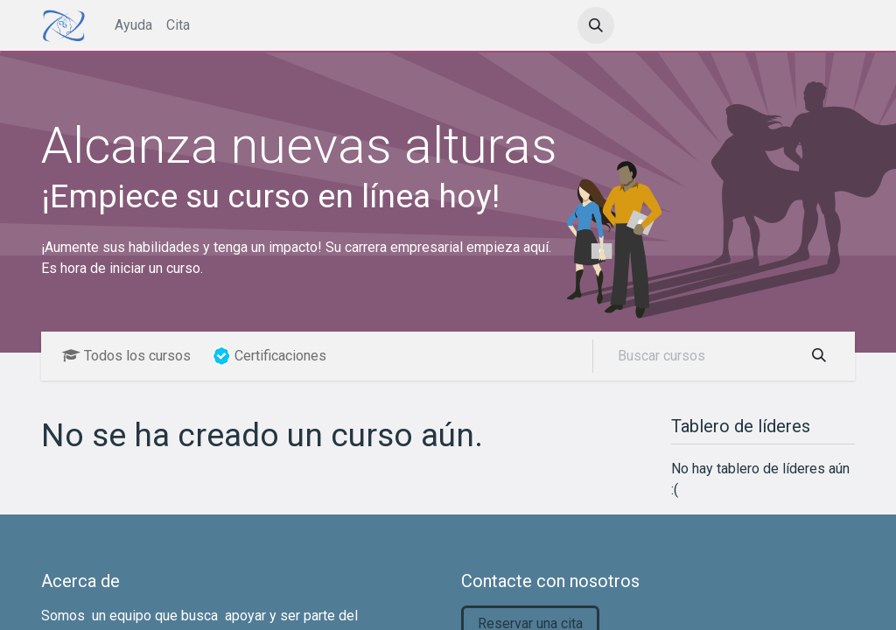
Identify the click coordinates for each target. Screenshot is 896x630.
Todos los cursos (126, 355)
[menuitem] (133, 25)
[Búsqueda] (819, 356)
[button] (596, 25)
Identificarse (681, 25)
